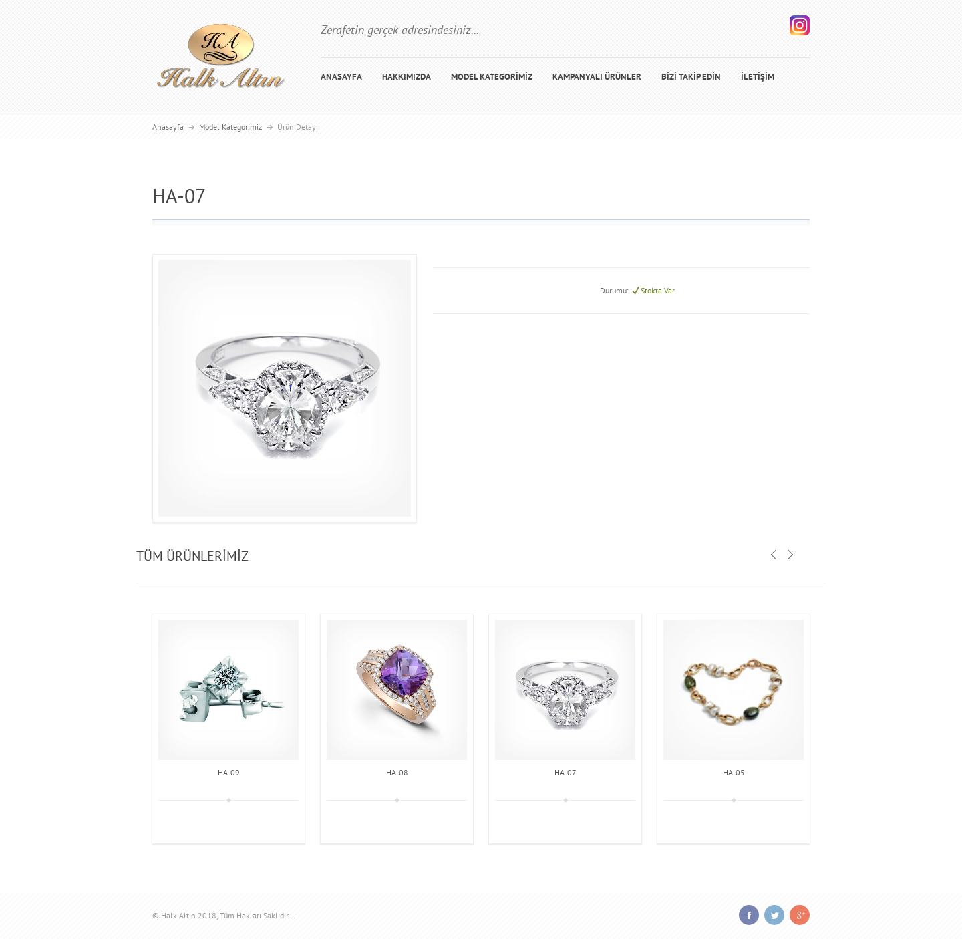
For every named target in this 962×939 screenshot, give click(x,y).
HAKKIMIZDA (406, 76)
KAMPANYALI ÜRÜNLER (596, 76)
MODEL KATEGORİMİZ (491, 76)
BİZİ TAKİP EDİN (691, 76)
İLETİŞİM (757, 76)
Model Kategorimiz (230, 127)
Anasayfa (168, 127)
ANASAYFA (341, 76)
